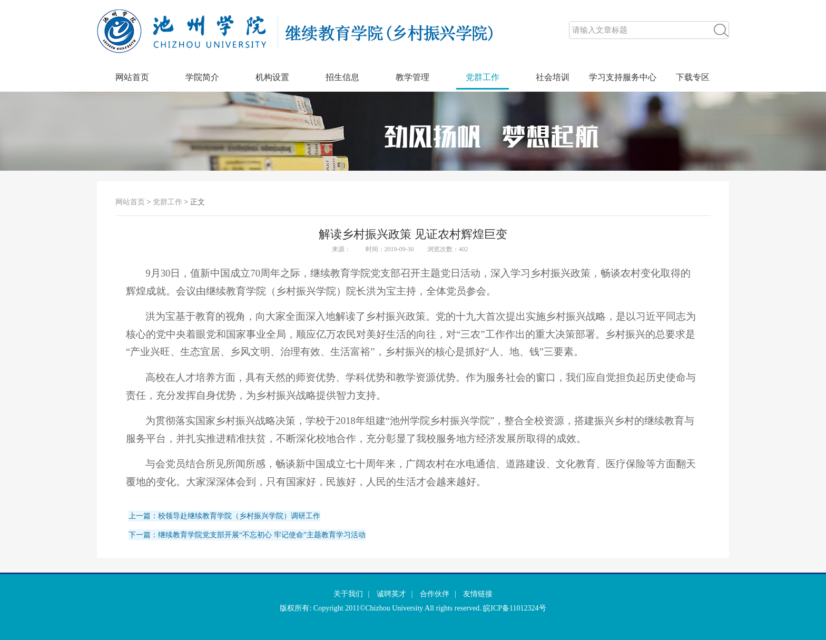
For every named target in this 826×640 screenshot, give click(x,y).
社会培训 (552, 77)
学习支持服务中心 (622, 77)
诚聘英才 (391, 594)
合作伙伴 (434, 594)
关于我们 (348, 594)
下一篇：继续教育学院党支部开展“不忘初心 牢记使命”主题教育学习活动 (247, 535)
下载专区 (693, 77)
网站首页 (132, 77)
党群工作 (482, 77)
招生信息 (342, 77)
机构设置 (272, 77)
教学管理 (412, 77)
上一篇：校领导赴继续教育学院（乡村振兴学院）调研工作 (224, 516)
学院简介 (202, 77)
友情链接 (478, 594)
